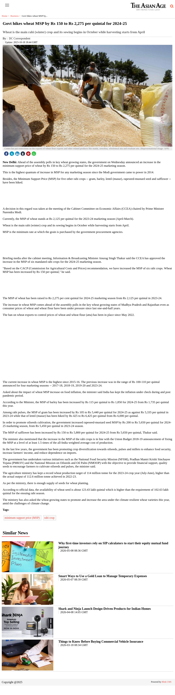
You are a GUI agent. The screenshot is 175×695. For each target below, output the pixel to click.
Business (16, 16)
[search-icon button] (171, 6)
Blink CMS (166, 682)
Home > (6, 16)
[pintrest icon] (29, 152)
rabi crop (49, 517)
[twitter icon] (12, 152)
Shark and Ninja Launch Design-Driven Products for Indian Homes (104, 608)
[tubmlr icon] (23, 152)
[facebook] (7, 152)
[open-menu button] (7, 5)
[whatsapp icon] (34, 152)
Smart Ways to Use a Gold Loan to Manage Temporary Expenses (102, 576)
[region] (89, 195)
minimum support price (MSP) (22, 517)
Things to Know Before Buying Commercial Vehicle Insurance (100, 641)
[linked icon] (18, 152)
